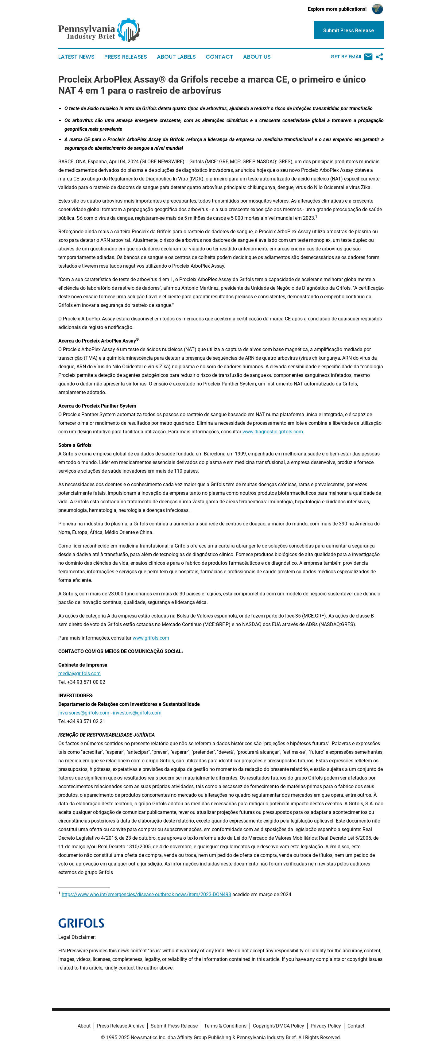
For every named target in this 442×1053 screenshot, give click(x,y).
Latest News (76, 56)
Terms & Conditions (225, 1026)
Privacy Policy (326, 1026)
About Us (257, 56)
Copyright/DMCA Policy (278, 1026)
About (84, 1026)
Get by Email (352, 56)
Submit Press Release (174, 1026)
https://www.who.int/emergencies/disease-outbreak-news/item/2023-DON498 (146, 894)
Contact (219, 56)
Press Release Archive (120, 1026)
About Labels (176, 56)
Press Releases (125, 56)
